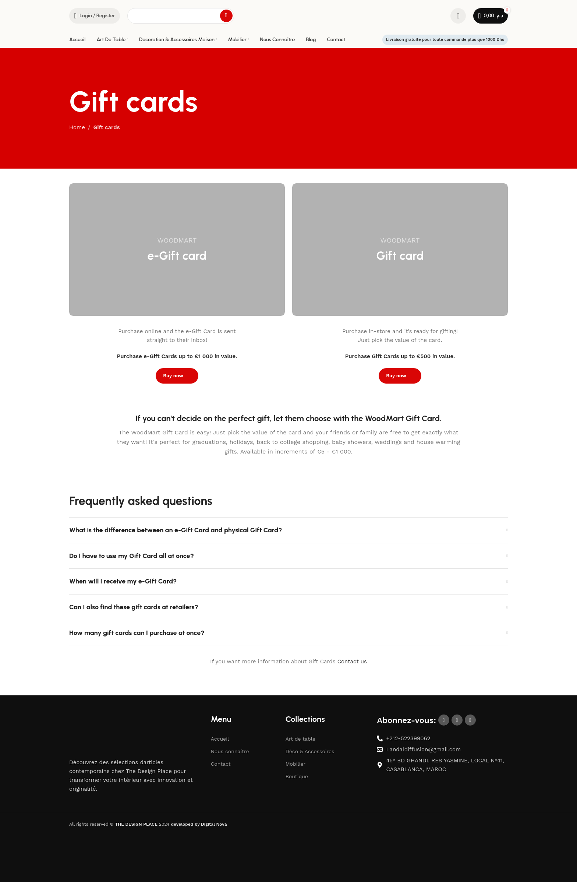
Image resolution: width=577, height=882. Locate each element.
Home (77, 127)
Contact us (352, 661)
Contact (221, 764)
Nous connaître (230, 751)
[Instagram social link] (457, 720)
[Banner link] (177, 249)
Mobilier (296, 764)
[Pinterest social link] (470, 720)
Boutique (297, 776)
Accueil (220, 739)
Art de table (300, 739)
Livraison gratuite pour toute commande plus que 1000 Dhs (445, 39)
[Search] (180, 16)
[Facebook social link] (443, 720)
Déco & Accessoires (310, 751)
